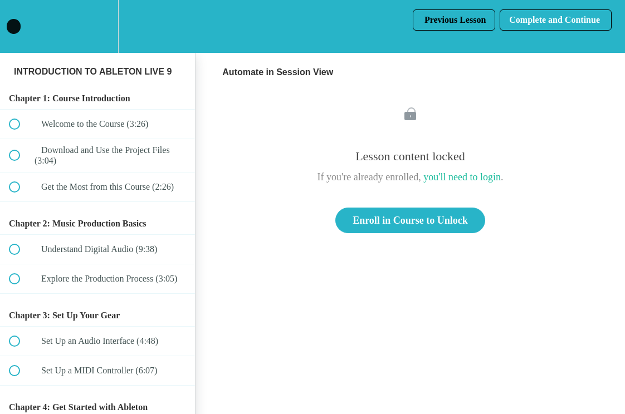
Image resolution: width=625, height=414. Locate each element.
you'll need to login (462, 177)
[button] (20, 26)
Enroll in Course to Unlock (410, 220)
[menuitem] (97, 26)
